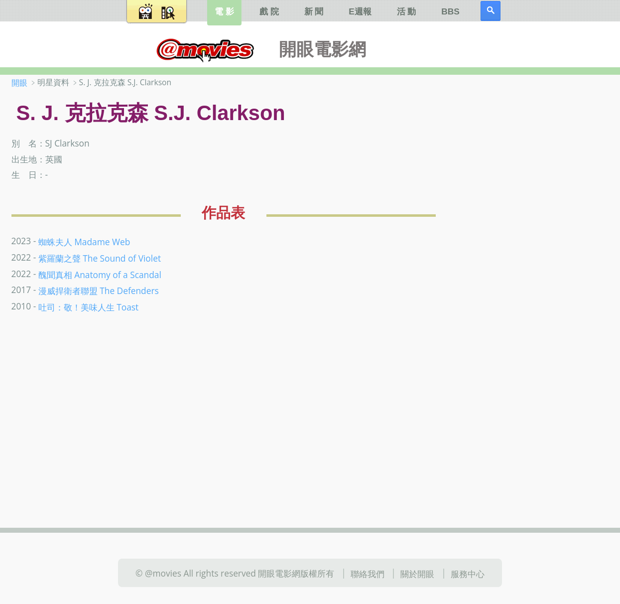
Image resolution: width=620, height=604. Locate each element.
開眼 (19, 82)
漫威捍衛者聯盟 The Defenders (98, 291)
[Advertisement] (543, 233)
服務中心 (468, 574)
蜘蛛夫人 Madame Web (84, 241)
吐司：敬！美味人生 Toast (88, 307)
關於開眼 (417, 574)
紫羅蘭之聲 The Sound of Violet (99, 258)
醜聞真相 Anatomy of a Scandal (99, 274)
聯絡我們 (367, 574)
